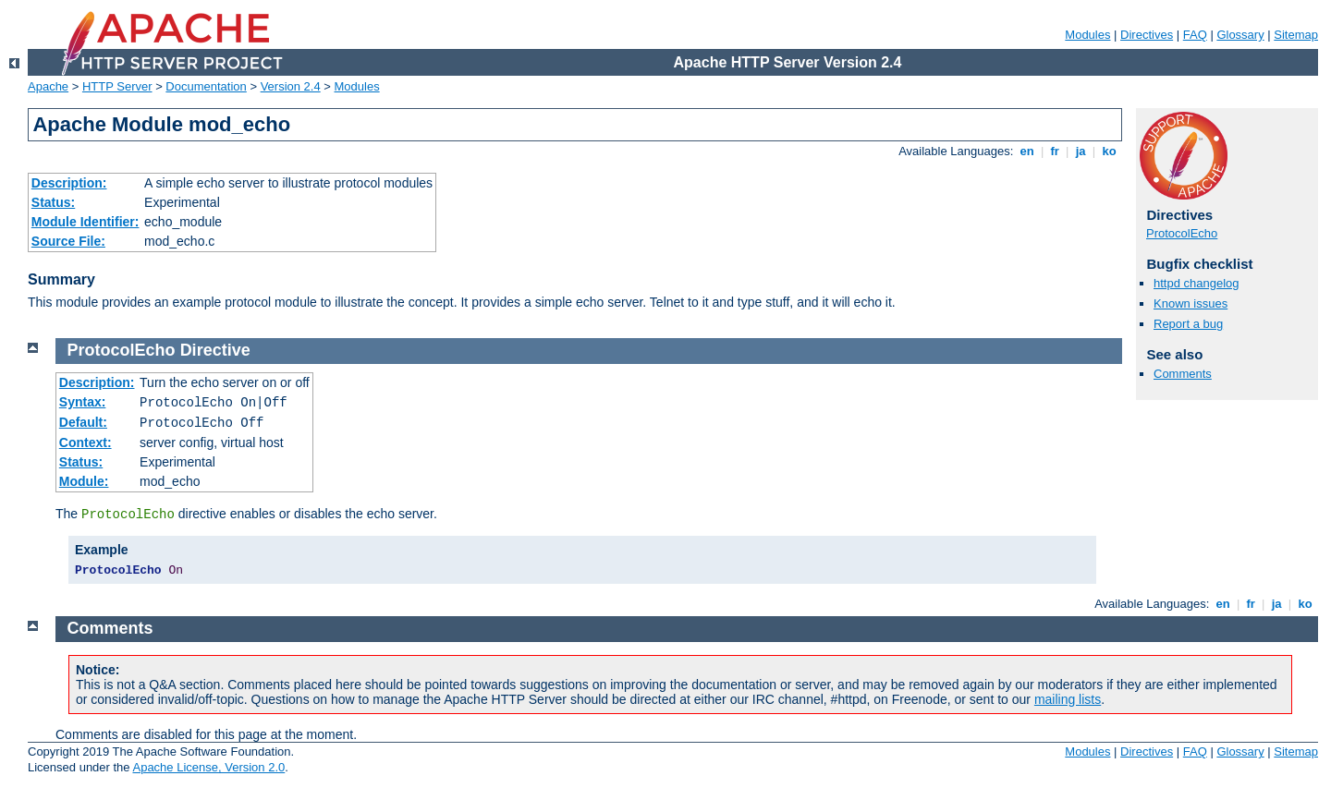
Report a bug (1188, 324)
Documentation (205, 86)
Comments (1183, 374)
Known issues (1190, 303)
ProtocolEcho (1181, 233)
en (1027, 151)
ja (1080, 151)
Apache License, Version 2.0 (208, 767)
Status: (53, 202)
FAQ (1195, 35)
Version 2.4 (291, 86)
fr (1055, 151)
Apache (48, 86)
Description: (69, 183)
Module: (84, 481)
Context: (85, 442)
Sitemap (1296, 35)
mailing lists (1067, 699)
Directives (1146, 35)
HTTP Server (117, 86)
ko (1109, 151)
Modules (1087, 35)
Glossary (1240, 35)
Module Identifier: (85, 221)
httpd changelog (1196, 283)
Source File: (68, 241)
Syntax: (82, 401)
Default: (83, 422)
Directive (215, 350)
